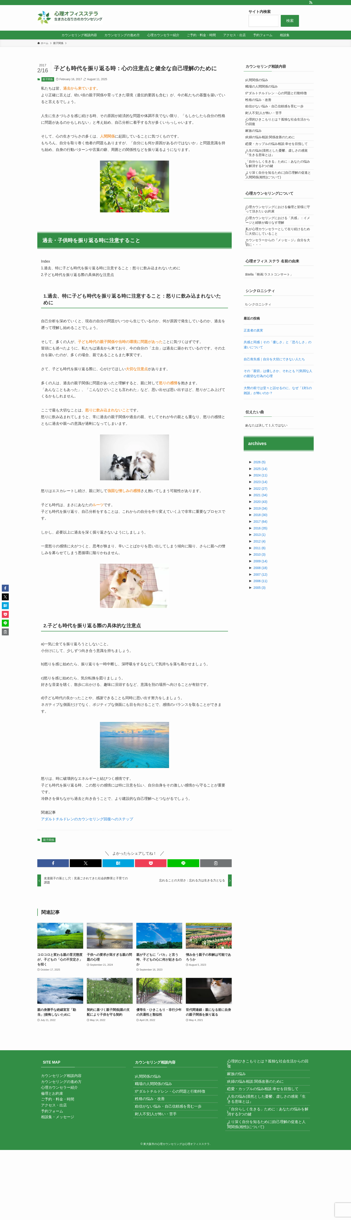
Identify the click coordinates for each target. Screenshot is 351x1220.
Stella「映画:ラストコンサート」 (272, 331)
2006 (260, 645)
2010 (260, 619)
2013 (260, 599)
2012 (260, 605)
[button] (53, 863)
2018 (260, 579)
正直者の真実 (253, 391)
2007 (260, 639)
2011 (260, 612)
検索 (290, 21)
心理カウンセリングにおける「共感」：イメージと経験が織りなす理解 (279, 268)
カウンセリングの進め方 (61, 1082)
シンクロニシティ (261, 364)
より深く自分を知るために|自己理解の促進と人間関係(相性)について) (278, 217)
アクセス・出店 (54, 1105)
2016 (260, 592)
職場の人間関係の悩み (265, 91)
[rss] (311, 2)
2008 (260, 632)
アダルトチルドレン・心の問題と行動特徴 (279, 100)
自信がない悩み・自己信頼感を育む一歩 (278, 120)
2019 (260, 573)
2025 (260, 533)
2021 (260, 559)
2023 (260, 546)
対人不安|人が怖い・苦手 (267, 129)
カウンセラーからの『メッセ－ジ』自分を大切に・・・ (279, 296)
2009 (260, 625)
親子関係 (48, 79)
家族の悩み (257, 153)
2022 (260, 553)
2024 (260, 539)
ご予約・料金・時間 (57, 1099)
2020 (260, 566)
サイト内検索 (260, 12)
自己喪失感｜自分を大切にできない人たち (274, 420)
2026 (260, 526)
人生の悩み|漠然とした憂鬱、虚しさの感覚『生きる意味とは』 (278, 188)
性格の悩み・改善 (261, 110)
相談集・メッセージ (57, 1117)
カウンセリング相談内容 (61, 1076)
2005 (260, 652)
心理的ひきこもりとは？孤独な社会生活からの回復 (279, 141)
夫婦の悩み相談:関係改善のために (273, 162)
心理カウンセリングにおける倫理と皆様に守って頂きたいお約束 (279, 254)
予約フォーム (52, 1111)
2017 (260, 586)
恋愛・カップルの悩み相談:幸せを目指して (278, 174)
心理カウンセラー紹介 (59, 1087)
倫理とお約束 (52, 1093)
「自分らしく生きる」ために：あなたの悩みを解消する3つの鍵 (279, 203)
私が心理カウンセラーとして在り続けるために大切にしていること (279, 282)
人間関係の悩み (260, 81)
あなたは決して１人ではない (269, 488)
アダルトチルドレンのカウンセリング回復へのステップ (87, 819)
